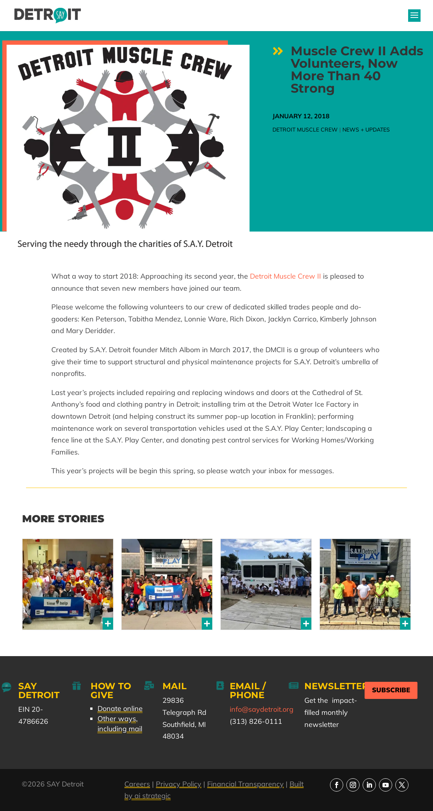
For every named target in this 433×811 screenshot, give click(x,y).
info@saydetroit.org (261, 709)
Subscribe (391, 690)
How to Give (111, 690)
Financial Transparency (245, 783)
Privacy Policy (178, 783)
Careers (137, 783)
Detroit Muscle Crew (305, 129)
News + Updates (366, 129)
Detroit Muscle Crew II (285, 276)
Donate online (120, 708)
